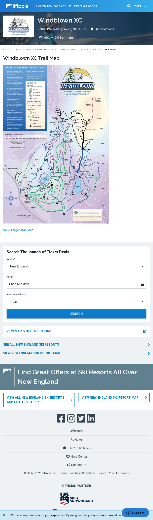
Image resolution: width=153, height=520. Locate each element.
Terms (63, 473)
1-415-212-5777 (76, 448)
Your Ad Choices (119, 473)
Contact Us (76, 465)
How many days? (16, 294)
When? (11, 276)
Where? (11, 259)
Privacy (102, 473)
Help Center (76, 456)
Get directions (102, 29)
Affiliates (76, 431)
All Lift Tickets (12, 49)
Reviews (77, 439)
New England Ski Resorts (41, 49)
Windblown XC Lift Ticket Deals (79, 49)
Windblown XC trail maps (56, 37)
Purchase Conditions (82, 473)
